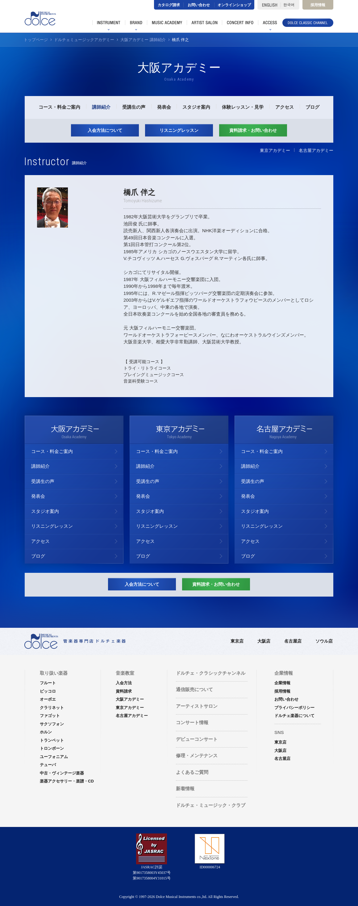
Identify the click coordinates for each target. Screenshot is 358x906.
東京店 (237, 641)
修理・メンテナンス (197, 755)
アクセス (284, 107)
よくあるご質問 (192, 772)
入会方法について (105, 130)
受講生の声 (133, 107)
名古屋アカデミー (316, 150)
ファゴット (50, 715)
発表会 (164, 107)
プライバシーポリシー (294, 707)
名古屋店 (293, 641)
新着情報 (185, 788)
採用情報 (317, 5)
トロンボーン (52, 748)
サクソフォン (52, 724)
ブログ (312, 107)
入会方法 (124, 683)
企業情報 (282, 683)
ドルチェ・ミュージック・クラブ (210, 805)
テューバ (48, 764)
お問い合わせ (199, 5)
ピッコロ (48, 691)
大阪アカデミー (130, 699)
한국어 (290, 5)
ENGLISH (269, 5)
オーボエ (48, 699)
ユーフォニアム (54, 756)
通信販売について (194, 689)
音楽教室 (125, 673)
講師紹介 (101, 107)
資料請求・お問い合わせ (253, 130)
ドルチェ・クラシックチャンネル (210, 673)
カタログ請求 (169, 5)
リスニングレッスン (179, 130)
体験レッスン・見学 (243, 107)
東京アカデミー (275, 150)
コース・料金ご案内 (59, 107)
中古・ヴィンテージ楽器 (62, 773)
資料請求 (124, 691)
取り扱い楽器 (54, 673)
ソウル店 (324, 641)
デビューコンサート (197, 739)
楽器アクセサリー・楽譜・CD (67, 781)
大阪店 (263, 641)
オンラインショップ (234, 5)
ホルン (46, 732)
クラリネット (52, 707)
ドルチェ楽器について (294, 715)
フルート (48, 683)
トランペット (52, 740)
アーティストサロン (197, 706)
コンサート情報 (192, 722)
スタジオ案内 (196, 107)
